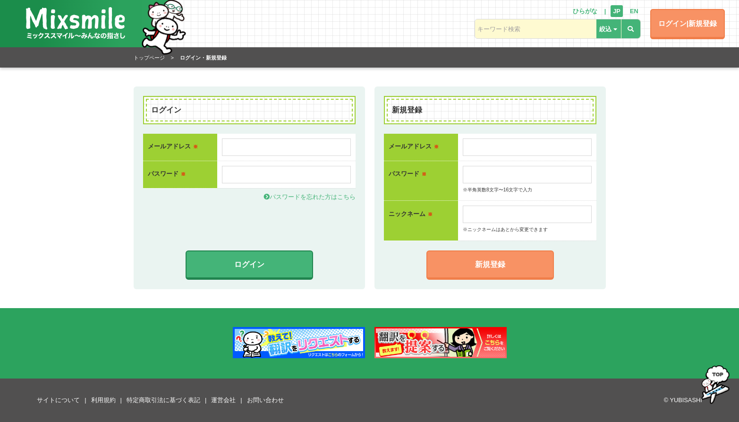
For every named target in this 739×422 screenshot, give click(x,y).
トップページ (149, 57)
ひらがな (585, 11)
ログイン (249, 264)
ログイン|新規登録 (687, 23)
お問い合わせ (265, 400)
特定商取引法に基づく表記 (163, 400)
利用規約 (103, 400)
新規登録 (490, 264)
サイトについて (58, 400)
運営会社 (223, 400)
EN (634, 11)
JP (616, 11)
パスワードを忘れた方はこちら (309, 196)
